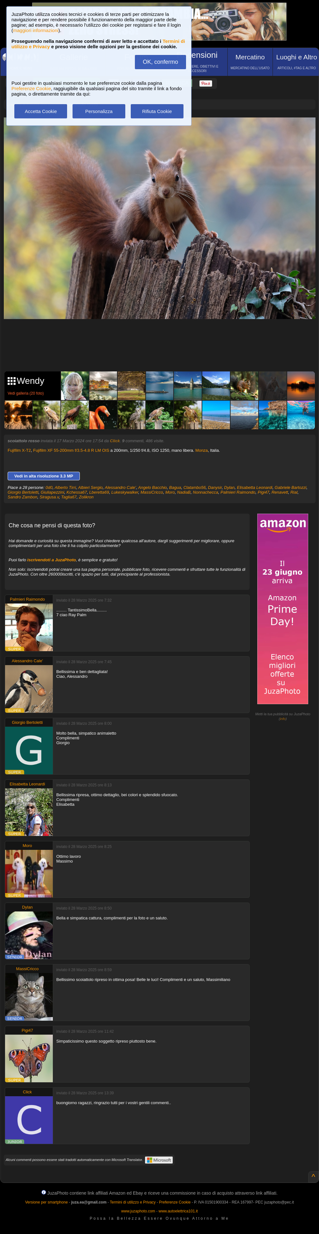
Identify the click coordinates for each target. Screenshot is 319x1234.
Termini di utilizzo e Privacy (133, 1202)
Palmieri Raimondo (237, 492)
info (283, 719)
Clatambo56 (195, 487)
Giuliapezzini (52, 492)
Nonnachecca (205, 492)
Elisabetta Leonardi (254, 487)
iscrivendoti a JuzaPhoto (51, 559)
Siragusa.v (49, 497)
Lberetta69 (99, 492)
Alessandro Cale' (120, 487)
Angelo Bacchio (152, 487)
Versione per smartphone (46, 1202)
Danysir (215, 487)
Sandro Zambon (22, 497)
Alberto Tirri (65, 487)
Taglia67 (69, 497)
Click (115, 440)
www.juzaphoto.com (138, 1211)
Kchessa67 (76, 492)
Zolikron (86, 497)
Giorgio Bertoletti (23, 492)
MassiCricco (152, 492)
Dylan (229, 487)
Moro (170, 492)
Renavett (280, 492)
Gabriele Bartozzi (291, 487)
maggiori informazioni (36, 30)
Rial (293, 492)
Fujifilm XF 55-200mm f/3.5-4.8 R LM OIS (71, 450)
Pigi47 (263, 492)
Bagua (175, 487)
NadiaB (184, 492)
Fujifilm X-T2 (19, 450)
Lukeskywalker (124, 492)
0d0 (48, 487)
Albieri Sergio (90, 487)
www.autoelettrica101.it (178, 1211)
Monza (201, 450)
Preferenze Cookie (31, 88)
